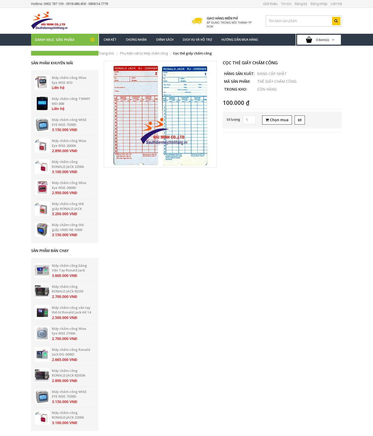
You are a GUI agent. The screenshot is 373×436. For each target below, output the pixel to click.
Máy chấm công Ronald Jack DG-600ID (71, 352)
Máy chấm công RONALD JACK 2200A (68, 164)
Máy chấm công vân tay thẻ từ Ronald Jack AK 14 (71, 310)
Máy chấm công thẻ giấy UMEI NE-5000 (68, 227)
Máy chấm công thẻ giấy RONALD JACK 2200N (68, 208)
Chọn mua (277, 119)
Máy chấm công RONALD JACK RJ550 (67, 289)
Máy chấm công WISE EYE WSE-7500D (69, 122)
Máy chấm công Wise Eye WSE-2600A (69, 143)
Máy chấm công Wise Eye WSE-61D (69, 80)
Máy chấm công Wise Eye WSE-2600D (69, 185)
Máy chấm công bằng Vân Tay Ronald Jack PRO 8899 (69, 270)
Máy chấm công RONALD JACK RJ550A (68, 373)
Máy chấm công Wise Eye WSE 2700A (69, 331)
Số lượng (233, 119)
